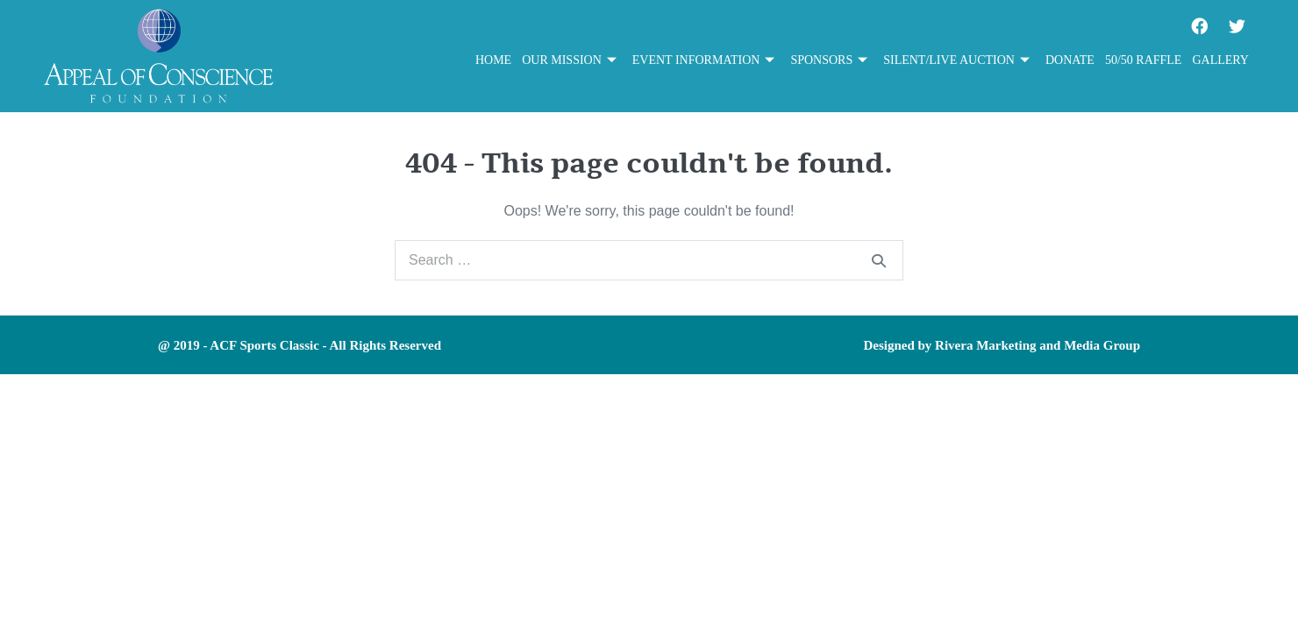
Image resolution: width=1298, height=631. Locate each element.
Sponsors (828, 61)
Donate (1070, 60)
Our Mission (569, 61)
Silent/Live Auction (956, 61)
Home (493, 60)
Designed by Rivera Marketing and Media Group (1001, 345)
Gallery (1220, 60)
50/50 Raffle (1143, 60)
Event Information (703, 61)
